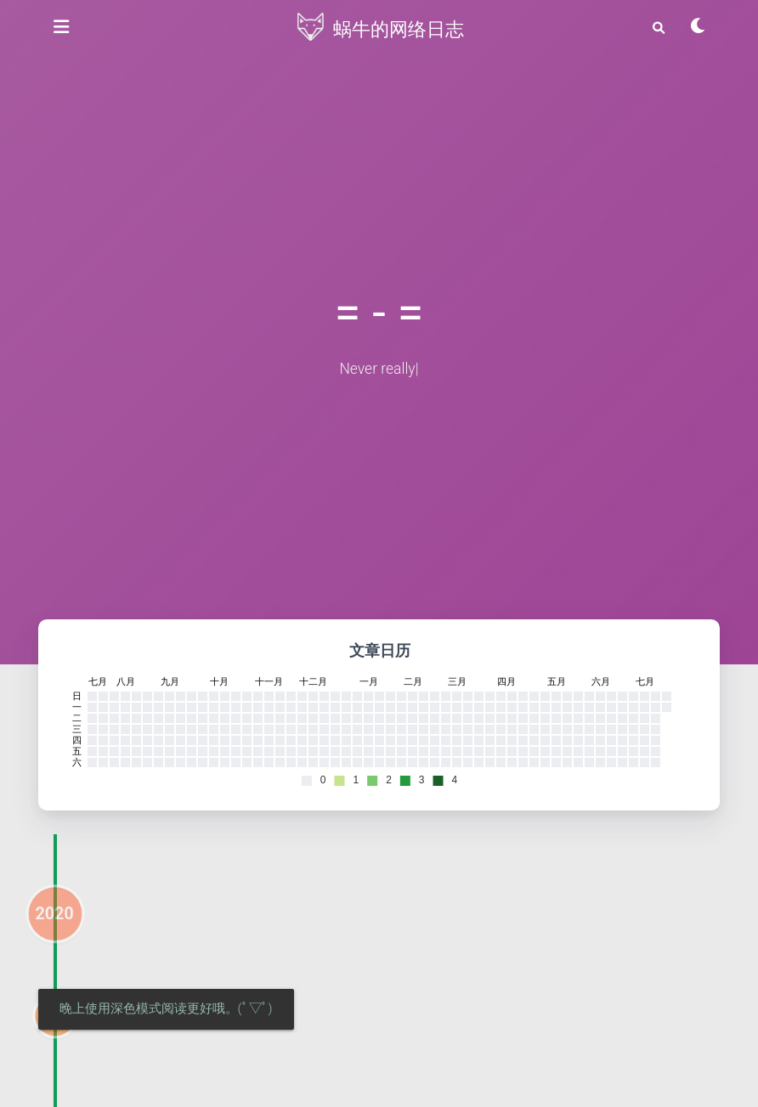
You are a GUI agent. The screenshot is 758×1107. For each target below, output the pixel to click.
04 (54, 1045)
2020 (54, 943)
